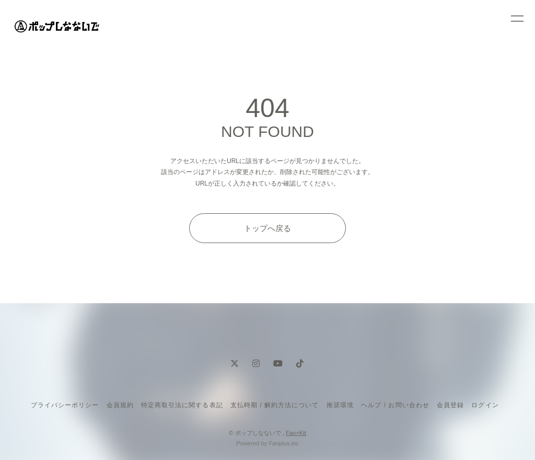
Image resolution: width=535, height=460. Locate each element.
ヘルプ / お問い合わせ (395, 405)
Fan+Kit (296, 433)
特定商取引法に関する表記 (182, 405)
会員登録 (450, 405)
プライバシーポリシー (65, 405)
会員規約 (120, 405)
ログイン (484, 405)
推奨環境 (340, 405)
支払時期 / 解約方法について (274, 405)
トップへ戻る (267, 228)
